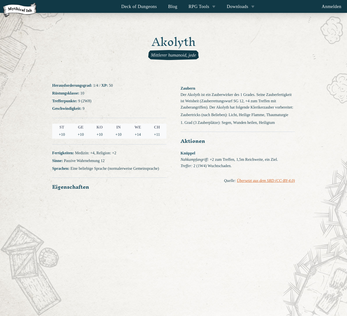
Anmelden (331, 6)
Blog (172, 6)
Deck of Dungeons (139, 6)
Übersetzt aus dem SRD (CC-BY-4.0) (266, 181)
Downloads (241, 6)
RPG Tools (202, 6)
